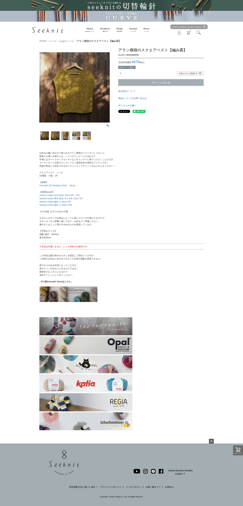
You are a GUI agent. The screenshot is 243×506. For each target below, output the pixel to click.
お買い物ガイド (153, 487)
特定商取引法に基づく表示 (82, 487)
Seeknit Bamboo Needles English (187, 27)
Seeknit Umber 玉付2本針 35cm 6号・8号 (59, 195)
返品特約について (127, 91)
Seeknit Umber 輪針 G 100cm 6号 (55, 205)
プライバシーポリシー (110, 487)
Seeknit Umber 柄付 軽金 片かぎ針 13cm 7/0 (60, 198)
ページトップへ (211, 441)
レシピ (53, 41)
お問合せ (169, 487)
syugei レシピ (66, 41)
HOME (43, 41)
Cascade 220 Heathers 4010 (53, 185)
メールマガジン (133, 487)
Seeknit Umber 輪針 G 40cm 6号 (55, 201)
